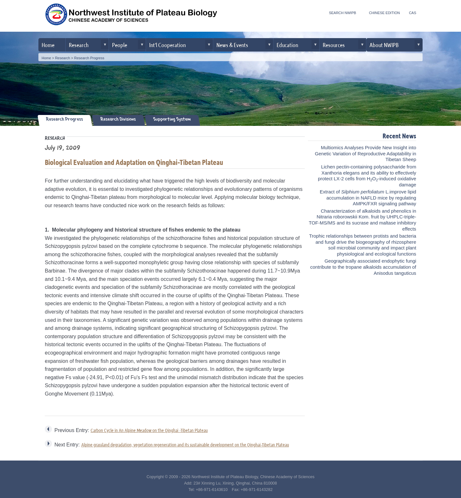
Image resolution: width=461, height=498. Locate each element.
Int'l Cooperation (167, 45)
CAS (412, 13)
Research (78, 45)
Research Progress (89, 58)
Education (287, 45)
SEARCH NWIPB (342, 13)
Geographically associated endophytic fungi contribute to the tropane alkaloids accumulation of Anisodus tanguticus (363, 266)
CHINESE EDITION (384, 13)
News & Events (232, 45)
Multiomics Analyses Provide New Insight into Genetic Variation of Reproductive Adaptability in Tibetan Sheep (365, 153)
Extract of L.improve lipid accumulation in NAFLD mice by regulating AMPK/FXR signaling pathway (368, 197)
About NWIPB (384, 45)
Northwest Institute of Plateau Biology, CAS (131, 16)
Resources (334, 45)
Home (48, 45)
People (119, 45)
